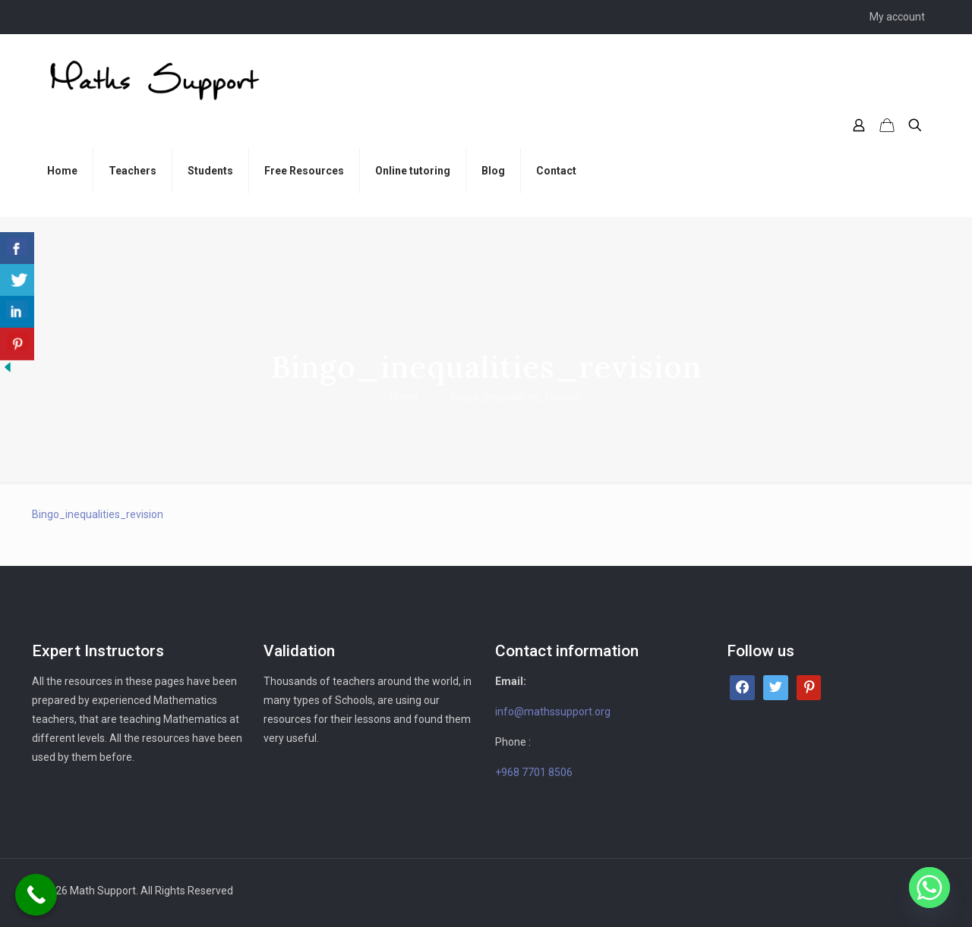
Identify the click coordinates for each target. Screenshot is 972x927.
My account (897, 17)
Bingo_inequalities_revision (97, 514)
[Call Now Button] (36, 895)
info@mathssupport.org (553, 711)
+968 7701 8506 (534, 772)
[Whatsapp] (929, 887)
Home (404, 397)
